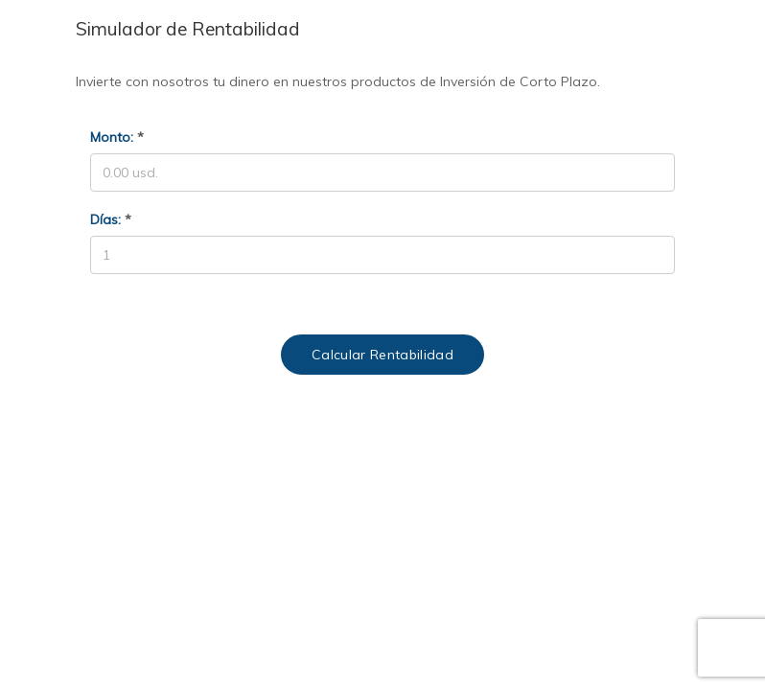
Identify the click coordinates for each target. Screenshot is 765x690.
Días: (110, 219)
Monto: (117, 137)
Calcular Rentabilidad (382, 354)
